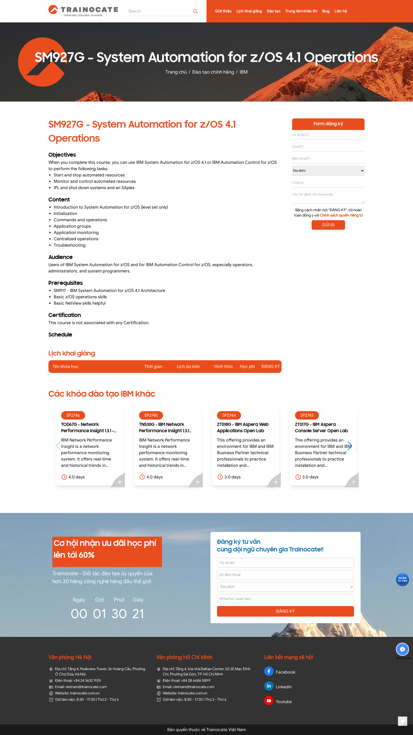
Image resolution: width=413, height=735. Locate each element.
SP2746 (73, 415)
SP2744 (229, 415)
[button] (352, 445)
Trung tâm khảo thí (301, 11)
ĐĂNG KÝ (285, 611)
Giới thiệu (223, 11)
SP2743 (307, 415)
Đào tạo (273, 11)
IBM (244, 72)
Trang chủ (176, 72)
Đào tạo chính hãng (213, 72)
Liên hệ (341, 11)
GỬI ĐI (328, 225)
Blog (326, 11)
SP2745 (151, 415)
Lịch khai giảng (249, 11)
